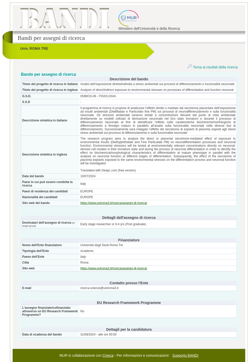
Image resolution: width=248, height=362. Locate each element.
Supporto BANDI (185, 355)
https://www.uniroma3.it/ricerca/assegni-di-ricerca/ (113, 203)
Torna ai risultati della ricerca (212, 67)
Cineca (108, 355)
